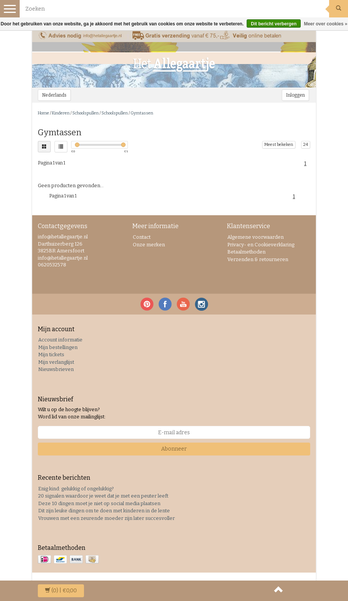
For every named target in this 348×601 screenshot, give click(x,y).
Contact (142, 237)
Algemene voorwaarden (255, 237)
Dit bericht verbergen (274, 24)
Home (43, 113)
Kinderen (61, 113)
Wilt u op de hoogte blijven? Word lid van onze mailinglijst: (72, 413)
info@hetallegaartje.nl (63, 258)
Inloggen (295, 95)
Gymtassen (141, 113)
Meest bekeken (278, 144)
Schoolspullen (85, 113)
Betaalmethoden (246, 252)
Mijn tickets (51, 354)
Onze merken (149, 244)
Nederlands (54, 95)
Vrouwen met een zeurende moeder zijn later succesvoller (106, 518)
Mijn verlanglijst (56, 362)
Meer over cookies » (325, 24)
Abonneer (174, 449)
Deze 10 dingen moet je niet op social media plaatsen (99, 503)
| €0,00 (61, 590)
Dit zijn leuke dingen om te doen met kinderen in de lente (104, 510)
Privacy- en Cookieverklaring (260, 244)
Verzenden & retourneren (257, 259)
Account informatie (60, 340)
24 (305, 144)
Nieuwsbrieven (56, 369)
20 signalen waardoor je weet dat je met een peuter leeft (103, 496)
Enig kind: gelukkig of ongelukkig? (76, 488)
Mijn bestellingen (58, 347)
